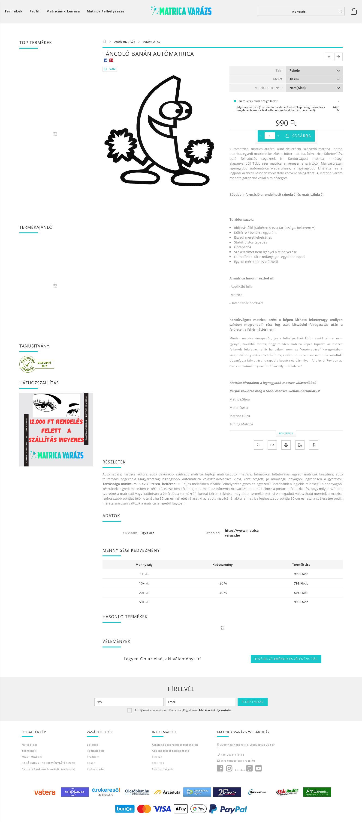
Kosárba (301, 138)
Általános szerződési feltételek (175, 747)
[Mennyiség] (270, 138)
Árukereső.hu (105, 797)
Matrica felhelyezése (105, 12)
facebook (220, 771)
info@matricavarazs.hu (238, 763)
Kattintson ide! (241, 205)
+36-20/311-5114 (232, 757)
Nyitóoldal (29, 747)
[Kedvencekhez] (258, 447)
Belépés (92, 747)
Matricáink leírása (63, 12)
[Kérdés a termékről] (313, 447)
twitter (240, 773)
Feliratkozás (252, 704)
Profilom (93, 759)
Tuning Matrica (241, 427)
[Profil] (34, 12)
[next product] (338, 59)
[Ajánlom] (272, 447)
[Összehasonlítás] (300, 447)
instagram (229, 771)
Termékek (29, 753)
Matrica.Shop (239, 402)
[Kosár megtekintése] (14, 12)
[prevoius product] (329, 59)
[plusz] (278, 138)
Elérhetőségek (162, 772)
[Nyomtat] (286, 447)
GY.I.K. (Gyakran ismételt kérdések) (48, 772)
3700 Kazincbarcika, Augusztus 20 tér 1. (246, 749)
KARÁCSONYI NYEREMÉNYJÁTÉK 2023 (48, 765)
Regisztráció (96, 753)
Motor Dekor (239, 410)
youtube (258, 771)
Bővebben (286, 436)
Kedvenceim (96, 772)
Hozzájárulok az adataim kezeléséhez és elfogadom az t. (183, 713)
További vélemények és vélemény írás (286, 662)
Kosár (91, 765)
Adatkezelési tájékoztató (171, 753)
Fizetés (157, 759)
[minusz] (261, 138)
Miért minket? (32, 759)
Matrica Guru (239, 418)
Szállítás (158, 765)
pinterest (249, 771)
